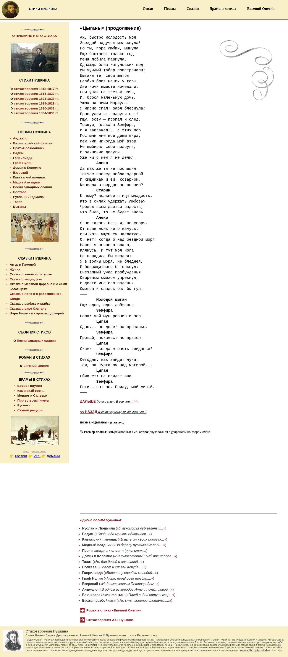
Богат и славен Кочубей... (121, 567)
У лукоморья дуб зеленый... (141, 528)
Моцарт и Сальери (32, 395)
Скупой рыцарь (29, 410)
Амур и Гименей (23, 264)
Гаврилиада (92, 573)
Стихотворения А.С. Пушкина (110, 620)
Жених (15, 269)
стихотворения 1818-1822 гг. (36, 93)
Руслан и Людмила (98, 528)
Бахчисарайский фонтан (103, 595)
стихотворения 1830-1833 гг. (36, 108)
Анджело (89, 589)
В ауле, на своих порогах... (142, 539)
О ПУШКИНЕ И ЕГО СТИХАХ (34, 36)
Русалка (23, 405)
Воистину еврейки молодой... (131, 573)
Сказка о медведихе (26, 279)
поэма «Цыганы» (102, 422)
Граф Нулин (92, 578)
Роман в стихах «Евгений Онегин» (113, 610)
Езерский (90, 584)
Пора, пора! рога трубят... (129, 578)
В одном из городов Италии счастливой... (136, 589)
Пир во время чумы (33, 400)
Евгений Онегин (261, 9)
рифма (26, 452)
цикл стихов (136, 550)
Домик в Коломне (97, 556)
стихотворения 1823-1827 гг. (36, 98)
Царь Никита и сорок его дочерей (37, 313)
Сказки (192, 9)
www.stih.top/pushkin (254, 650)
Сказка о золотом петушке (31, 274)
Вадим (87, 534)
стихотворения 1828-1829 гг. (36, 103)
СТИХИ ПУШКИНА (34, 80)
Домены (53, 456)
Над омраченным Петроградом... (129, 584)
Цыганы (19, 206)
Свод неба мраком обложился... (123, 534)
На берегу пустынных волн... (139, 545)
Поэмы (170, 9)
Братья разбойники (99, 600)
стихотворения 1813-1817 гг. (36, 89)
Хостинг (21, 456)
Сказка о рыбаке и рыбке (30, 303)
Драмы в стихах (223, 9)
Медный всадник (96, 545)
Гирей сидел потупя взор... (150, 595)
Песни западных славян (103, 550)
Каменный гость (30, 390)
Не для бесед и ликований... (118, 562)
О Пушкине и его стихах (119, 635)
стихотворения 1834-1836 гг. (36, 113)
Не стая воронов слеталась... (144, 600)
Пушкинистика (147, 635)
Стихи (148, 9)
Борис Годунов (29, 385)
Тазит (87, 562)
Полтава (89, 567)
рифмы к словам (38, 452)
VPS (37, 456)
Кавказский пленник (99, 539)
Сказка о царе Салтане (28, 308)
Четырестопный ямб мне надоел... (145, 556)
